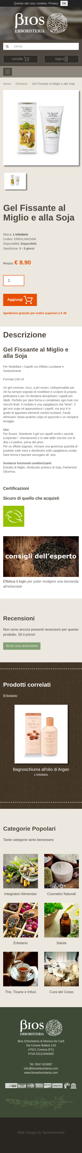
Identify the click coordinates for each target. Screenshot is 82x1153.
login (61, 59)
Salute (61, 943)
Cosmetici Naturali (61, 894)
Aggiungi (20, 300)
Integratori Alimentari (20, 894)
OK (64, 3)
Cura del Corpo (62, 992)
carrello (20, 59)
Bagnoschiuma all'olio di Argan (41, 769)
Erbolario (21, 83)
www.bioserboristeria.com (41, 1072)
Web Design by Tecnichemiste (41, 1133)
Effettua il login (14, 581)
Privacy (53, 3)
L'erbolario (20, 234)
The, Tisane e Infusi (20, 992)
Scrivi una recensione (22, 646)
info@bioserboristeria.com (41, 1068)
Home (7, 83)
